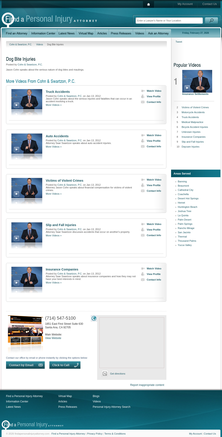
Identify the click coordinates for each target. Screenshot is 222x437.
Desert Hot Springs (188, 198)
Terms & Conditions (115, 433)
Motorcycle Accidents (193, 112)
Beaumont (183, 185)
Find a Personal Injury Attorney (24, 396)
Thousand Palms (187, 240)
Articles (62, 401)
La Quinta (183, 215)
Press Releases (67, 406)
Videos (40, 44)
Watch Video (150, 90)
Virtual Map (65, 396)
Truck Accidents (58, 92)
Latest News (13, 406)
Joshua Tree (184, 211)
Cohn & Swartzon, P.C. (21, 44)
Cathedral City (185, 190)
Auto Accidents (57, 136)
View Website (53, 338)
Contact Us (209, 4)
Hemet (181, 202)
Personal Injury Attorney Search (111, 406)
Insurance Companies (62, 269)
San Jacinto (184, 232)
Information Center (17, 401)
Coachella (183, 194)
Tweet (179, 41)
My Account (185, 4)
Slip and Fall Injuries (61, 225)
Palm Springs (185, 224)
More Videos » (54, 105)
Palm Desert (184, 219)
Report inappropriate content (147, 385)
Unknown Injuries (191, 132)
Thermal (182, 236)
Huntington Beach (187, 207)
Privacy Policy (94, 433)
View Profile (150, 96)
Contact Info (150, 102)
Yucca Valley (185, 245)
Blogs (96, 396)
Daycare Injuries (190, 146)
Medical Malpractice (192, 122)
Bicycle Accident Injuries (195, 127)
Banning (182, 181)
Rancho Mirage (186, 228)
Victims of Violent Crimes (64, 180)
